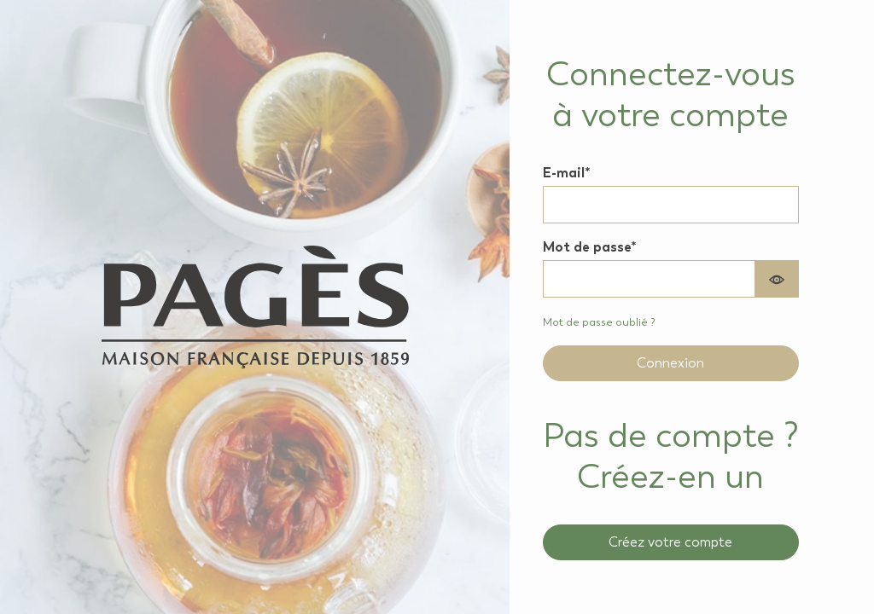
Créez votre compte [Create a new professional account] (670, 542)
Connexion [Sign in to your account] (670, 363)
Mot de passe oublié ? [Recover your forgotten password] (599, 322)
